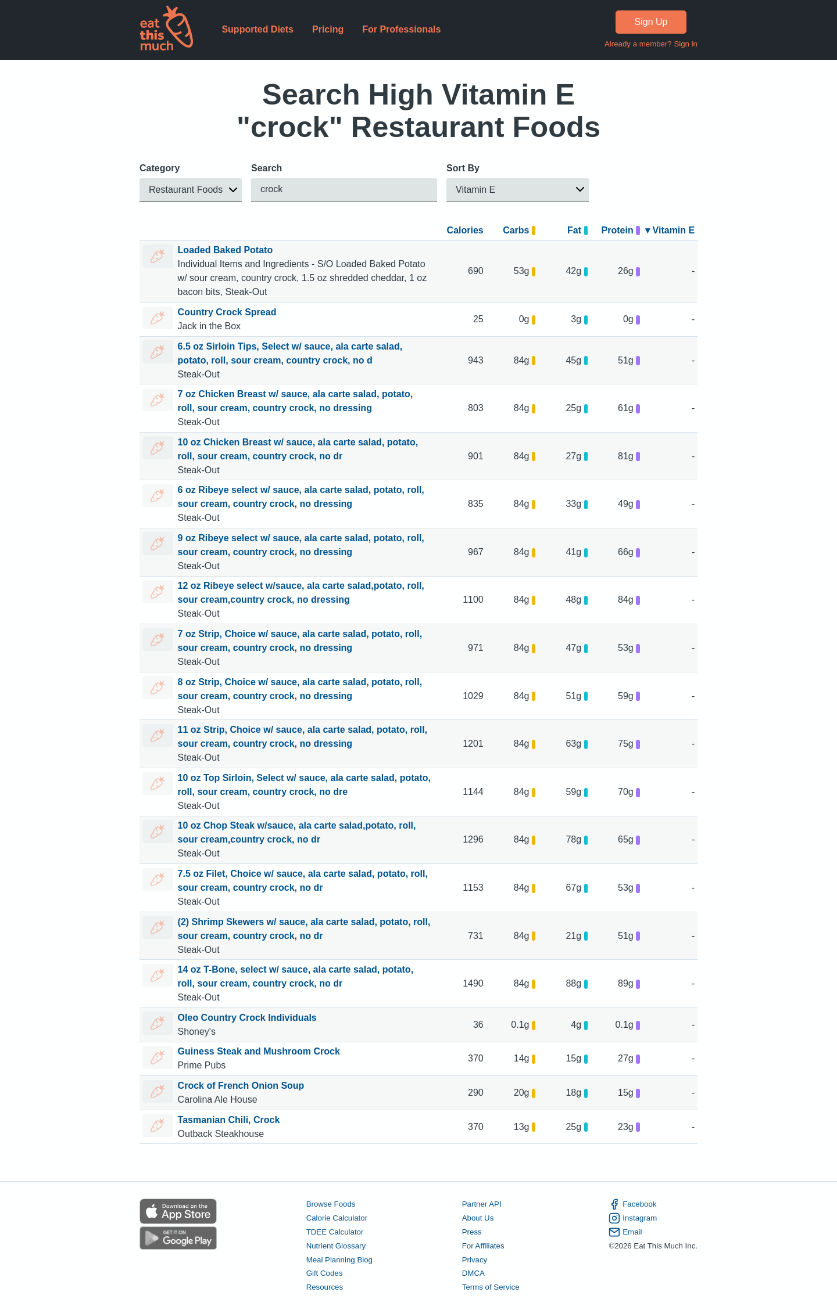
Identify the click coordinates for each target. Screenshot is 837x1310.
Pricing (328, 29)
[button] (191, 190)
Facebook (632, 1204)
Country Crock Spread (227, 312)
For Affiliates (483, 1245)
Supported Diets (257, 29)
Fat (577, 230)
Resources (324, 1287)
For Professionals (401, 29)
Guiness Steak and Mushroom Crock (259, 1051)
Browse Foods (331, 1204)
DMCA (473, 1273)
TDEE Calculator (335, 1232)
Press (472, 1232)
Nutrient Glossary (336, 1245)
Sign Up (651, 22)
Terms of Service (491, 1287)
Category (160, 168)
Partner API (482, 1204)
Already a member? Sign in (651, 43)
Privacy (475, 1259)
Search (266, 168)
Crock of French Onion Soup (241, 1086)
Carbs (519, 230)
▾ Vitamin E (670, 230)
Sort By (463, 168)
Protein (621, 230)
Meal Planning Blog (339, 1259)
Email (625, 1232)
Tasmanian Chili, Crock (229, 1120)
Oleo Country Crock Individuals (247, 1018)
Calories (465, 230)
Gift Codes (324, 1273)
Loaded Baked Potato (225, 250)
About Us (478, 1218)
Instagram (633, 1218)
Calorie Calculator (336, 1218)
